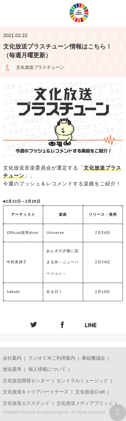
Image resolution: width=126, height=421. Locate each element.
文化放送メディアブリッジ (84, 403)
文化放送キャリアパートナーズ (36, 391)
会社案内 (12, 358)
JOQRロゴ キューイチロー (38, 13)
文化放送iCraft (90, 391)
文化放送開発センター (26, 380)
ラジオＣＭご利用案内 (51, 358)
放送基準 (12, 369)
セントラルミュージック (82, 380)
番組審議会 (93, 358)
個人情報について (47, 369)
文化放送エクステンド (26, 403)
